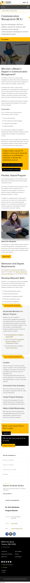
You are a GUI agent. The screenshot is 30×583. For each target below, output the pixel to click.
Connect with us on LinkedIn (9, 469)
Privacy (17, 554)
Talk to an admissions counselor (11, 169)
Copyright (3, 570)
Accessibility (18, 551)
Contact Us (4, 551)
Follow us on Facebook (8, 460)
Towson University (9, 3)
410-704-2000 (5, 547)
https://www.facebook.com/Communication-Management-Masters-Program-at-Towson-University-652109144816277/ (7, 534)
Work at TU (4, 556)
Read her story (6, 256)
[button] (2, 40)
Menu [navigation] (25, 2)
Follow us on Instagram (8, 465)
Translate (4, 567)
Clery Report (18, 556)
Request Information (9, 445)
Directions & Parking (6, 554)
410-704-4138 (14, 523)
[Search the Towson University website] (15, 7)
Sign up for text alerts (7, 564)
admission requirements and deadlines (14, 270)
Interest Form (13, 348)
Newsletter (5, 474)
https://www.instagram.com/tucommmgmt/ (10, 534)
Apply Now (6, 433)
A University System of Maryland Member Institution (15, 579)
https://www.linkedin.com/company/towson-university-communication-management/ (14, 534)
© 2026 (3, 572)
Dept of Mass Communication (10, 10)
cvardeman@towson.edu (17, 528)
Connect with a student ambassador (12, 165)
